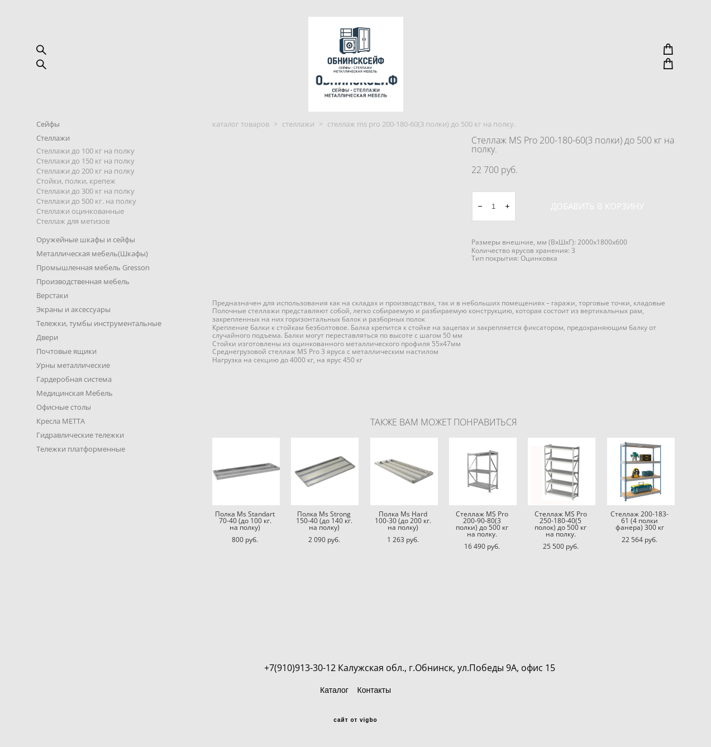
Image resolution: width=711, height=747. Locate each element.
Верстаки (52, 324)
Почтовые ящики (66, 380)
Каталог (334, 690)
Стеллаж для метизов (72, 250)
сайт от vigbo (355, 720)
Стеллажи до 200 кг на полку (85, 200)
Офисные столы (63, 436)
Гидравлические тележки (80, 464)
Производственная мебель (83, 310)
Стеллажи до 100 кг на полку (85, 180)
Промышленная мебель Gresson (93, 296)
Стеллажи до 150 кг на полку (85, 190)
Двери (47, 366)
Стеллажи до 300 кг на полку (85, 220)
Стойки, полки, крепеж (76, 210)
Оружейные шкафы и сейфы (85, 269)
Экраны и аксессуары (73, 338)
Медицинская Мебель (74, 422)
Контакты (373, 690)
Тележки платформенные (80, 478)
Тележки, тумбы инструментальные (98, 352)
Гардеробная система (74, 408)
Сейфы (48, 153)
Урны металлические (73, 394)
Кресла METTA (60, 450)
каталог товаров (240, 153)
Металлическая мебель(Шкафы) (92, 282)
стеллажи (298, 153)
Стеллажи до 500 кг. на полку (86, 230)
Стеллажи (53, 167)
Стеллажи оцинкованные (80, 240)
